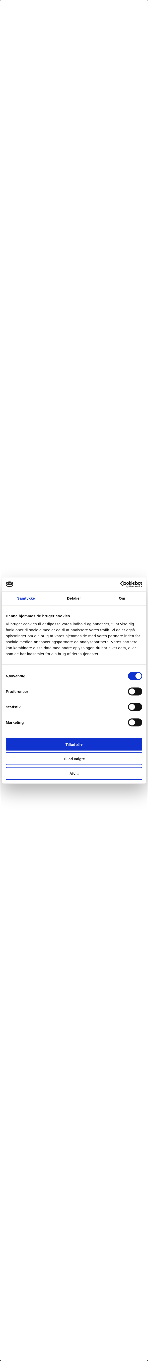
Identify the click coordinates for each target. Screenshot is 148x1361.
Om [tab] (122, 598)
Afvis (74, 773)
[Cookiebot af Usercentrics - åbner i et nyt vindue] (120, 584)
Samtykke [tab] (26, 598)
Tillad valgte (74, 759)
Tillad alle (74, 744)
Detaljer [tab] (74, 598)
